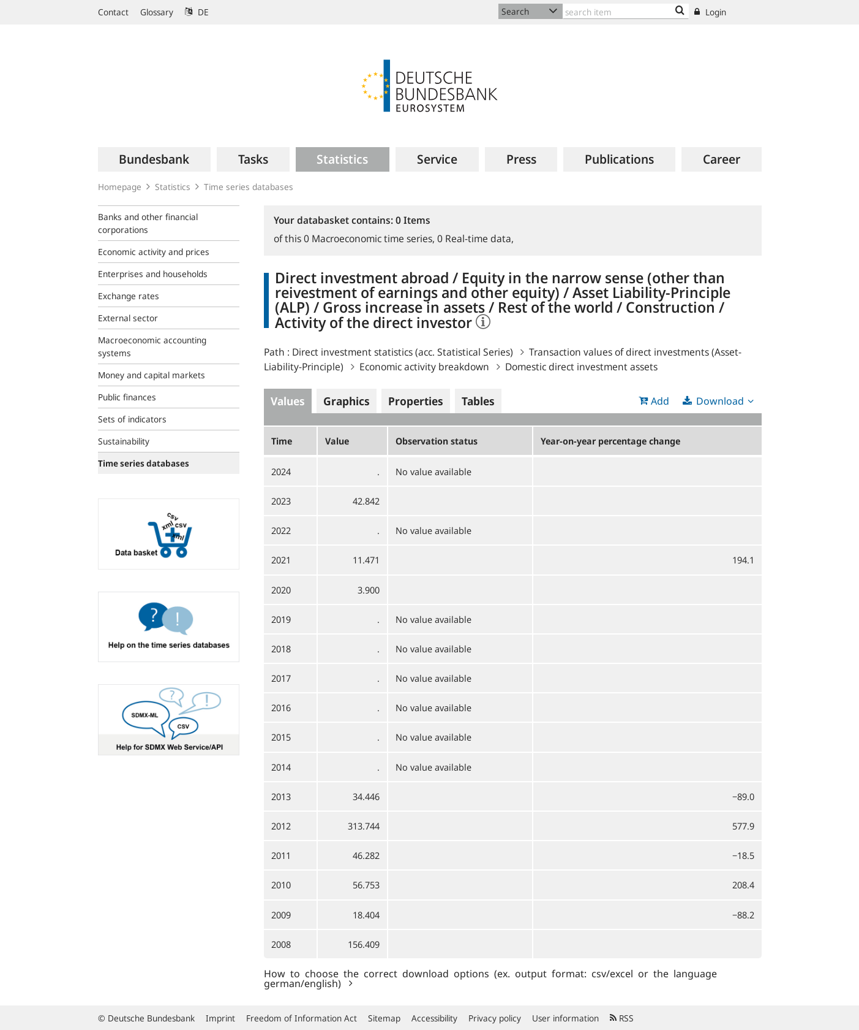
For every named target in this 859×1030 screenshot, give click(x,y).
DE (197, 12)
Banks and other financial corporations (148, 223)
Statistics (172, 187)
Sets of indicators (132, 419)
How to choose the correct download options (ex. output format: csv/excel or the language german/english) (490, 978)
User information (565, 1018)
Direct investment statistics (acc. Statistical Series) (402, 352)
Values (288, 401)
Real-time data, (475, 238)
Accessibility (434, 1018)
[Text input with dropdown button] (626, 11)
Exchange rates (128, 296)
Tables (478, 401)
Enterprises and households (153, 274)
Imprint (220, 1018)
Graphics (346, 401)
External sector (128, 318)
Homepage (119, 187)
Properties (415, 401)
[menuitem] (154, 159)
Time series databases (248, 187)
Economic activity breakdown (424, 366)
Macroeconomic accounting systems (152, 346)
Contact (113, 12)
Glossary (156, 12)
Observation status (437, 441)
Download (720, 400)
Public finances (127, 397)
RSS (622, 1018)
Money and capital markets (151, 375)
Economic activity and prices (153, 252)
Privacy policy (494, 1018)
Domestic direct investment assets (581, 366)
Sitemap (384, 1018)
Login (710, 12)
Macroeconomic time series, (370, 238)
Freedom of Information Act (301, 1018)
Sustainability (123, 441)
